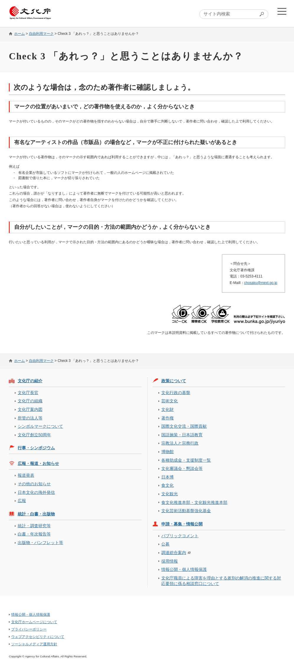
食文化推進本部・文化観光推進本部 (194, 502)
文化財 (167, 409)
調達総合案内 (173, 552)
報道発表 (26, 475)
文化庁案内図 (30, 409)
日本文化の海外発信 (36, 492)
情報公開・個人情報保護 (184, 569)
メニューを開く (280, 13)
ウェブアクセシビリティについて (37, 637)
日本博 (167, 477)
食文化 (167, 485)
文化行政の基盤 (175, 392)
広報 (22, 500)
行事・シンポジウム (36, 447)
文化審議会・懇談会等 (182, 468)
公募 (165, 544)
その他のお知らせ (34, 483)
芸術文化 (169, 400)
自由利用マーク (41, 34)
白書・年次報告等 (34, 534)
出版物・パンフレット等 (40, 542)
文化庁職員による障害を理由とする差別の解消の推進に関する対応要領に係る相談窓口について (221, 581)
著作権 (167, 418)
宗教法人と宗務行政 (179, 443)
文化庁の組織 (30, 400)
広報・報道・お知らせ (38, 463)
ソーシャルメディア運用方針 (34, 644)
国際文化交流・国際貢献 (184, 426)
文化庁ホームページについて (34, 622)
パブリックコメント (179, 535)
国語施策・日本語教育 (182, 434)
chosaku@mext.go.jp (260, 283)
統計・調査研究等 (34, 525)
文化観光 (169, 493)
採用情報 (169, 561)
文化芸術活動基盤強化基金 (186, 510)
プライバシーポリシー (29, 629)
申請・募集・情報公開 (182, 524)
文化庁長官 (28, 392)
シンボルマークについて (40, 426)
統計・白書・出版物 (36, 514)
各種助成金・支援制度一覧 (186, 460)
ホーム (19, 34)
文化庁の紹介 (30, 380)
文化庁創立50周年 (34, 434)
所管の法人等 (30, 418)
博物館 (167, 451)
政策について (173, 380)
